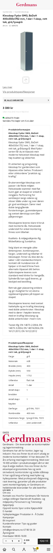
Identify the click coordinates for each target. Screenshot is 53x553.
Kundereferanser (12, 523)
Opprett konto (10, 508)
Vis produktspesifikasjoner (19, 92)
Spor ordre (24, 508)
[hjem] (7, 549)
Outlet (40, 514)
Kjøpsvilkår (37, 508)
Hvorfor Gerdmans (26, 495)
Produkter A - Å (28, 514)
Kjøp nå (44, 540)
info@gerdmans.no (13, 529)
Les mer (7, 87)
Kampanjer (8, 517)
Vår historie (42, 495)
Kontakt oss (9, 495)
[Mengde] (12, 541)
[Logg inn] (24, 549)
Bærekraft (25, 498)
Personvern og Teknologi (28, 501)
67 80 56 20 (29, 529)
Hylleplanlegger (11, 514)
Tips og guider (29, 523)
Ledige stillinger (11, 498)
